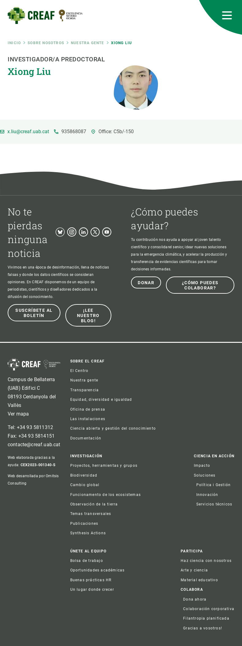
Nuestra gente (87, 43)
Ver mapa (18, 414)
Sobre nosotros (46, 43)
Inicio (14, 43)
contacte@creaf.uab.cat (34, 444)
